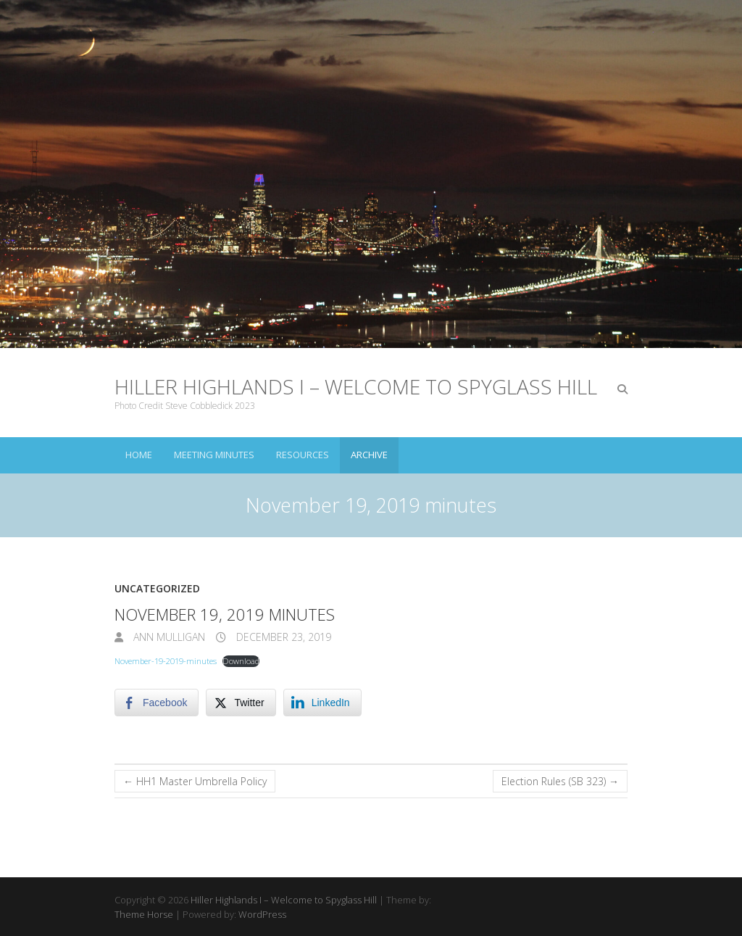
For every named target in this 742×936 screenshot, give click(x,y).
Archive (369, 454)
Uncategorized (157, 588)
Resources (302, 454)
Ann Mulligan (167, 637)
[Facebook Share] (156, 702)
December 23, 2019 (282, 637)
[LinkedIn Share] (322, 702)
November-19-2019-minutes (165, 660)
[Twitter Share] (240, 702)
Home (138, 454)
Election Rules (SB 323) (560, 781)
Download (240, 660)
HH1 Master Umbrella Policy (195, 781)
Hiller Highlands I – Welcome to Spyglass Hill (355, 386)
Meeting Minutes (214, 454)
